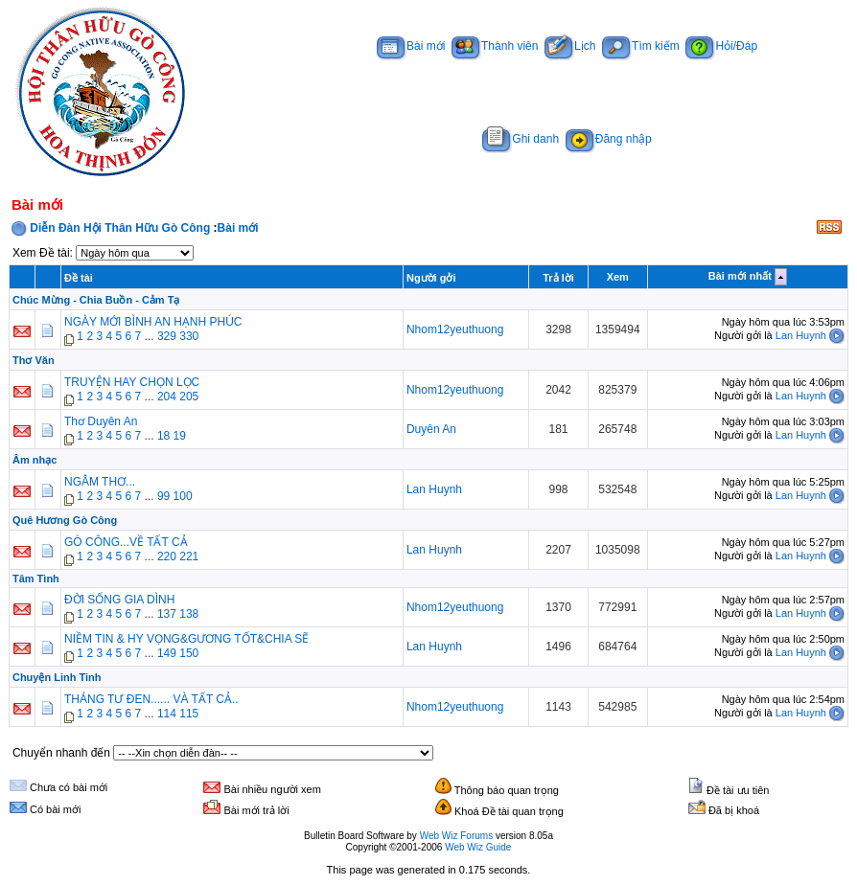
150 (188, 653)
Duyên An (431, 429)
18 (163, 435)
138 (188, 614)
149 (166, 653)
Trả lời (558, 278)
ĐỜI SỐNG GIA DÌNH (119, 599)
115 (188, 713)
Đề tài (78, 278)
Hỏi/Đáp (721, 46)
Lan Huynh (801, 335)
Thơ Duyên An (100, 421)
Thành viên (495, 46)
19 (180, 435)
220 (166, 556)
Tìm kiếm (641, 46)
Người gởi (431, 278)
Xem (618, 277)
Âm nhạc (34, 459)
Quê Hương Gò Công (64, 520)
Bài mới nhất (740, 276)
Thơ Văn (33, 360)
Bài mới (411, 46)
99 (163, 496)
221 (188, 556)
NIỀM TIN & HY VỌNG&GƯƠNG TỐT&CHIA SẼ (186, 639)
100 (183, 496)
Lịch (569, 46)
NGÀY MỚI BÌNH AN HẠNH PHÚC (153, 322)
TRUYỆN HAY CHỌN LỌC (131, 382)
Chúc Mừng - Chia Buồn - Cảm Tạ (95, 300)
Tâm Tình (35, 578)
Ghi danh (520, 139)
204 (166, 396)
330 (188, 336)
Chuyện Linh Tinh (57, 677)
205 (188, 396)
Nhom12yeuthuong (454, 329)
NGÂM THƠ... (99, 481)
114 (166, 713)
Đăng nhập (609, 139)
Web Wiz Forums (457, 835)
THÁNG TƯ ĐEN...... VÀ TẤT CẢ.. (151, 699)
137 (166, 614)
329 (166, 336)
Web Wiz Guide (478, 847)
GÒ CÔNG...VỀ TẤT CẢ (126, 542)
